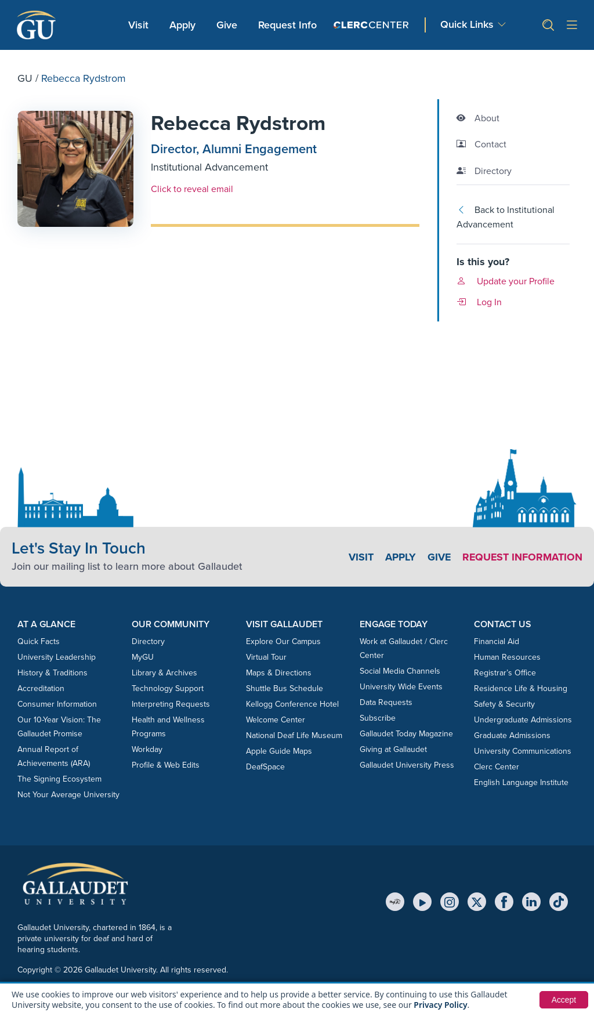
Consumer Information (57, 704)
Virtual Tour (266, 657)
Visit (138, 24)
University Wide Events (401, 687)
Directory (148, 641)
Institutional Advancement (209, 167)
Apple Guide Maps (279, 751)
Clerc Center (496, 767)
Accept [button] (563, 999)
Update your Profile (506, 281)
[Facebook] (504, 901)
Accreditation (40, 688)
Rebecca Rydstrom (239, 123)
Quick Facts (38, 641)
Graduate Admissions (512, 735)
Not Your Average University (68, 795)
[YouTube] (422, 901)
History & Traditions (52, 673)
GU (24, 78)
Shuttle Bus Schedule (284, 688)
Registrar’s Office (505, 673)
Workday (147, 749)
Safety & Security (504, 704)
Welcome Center (275, 720)
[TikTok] (558, 901)
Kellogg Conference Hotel (292, 704)
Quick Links (467, 24)
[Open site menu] (571, 25)
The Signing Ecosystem (59, 779)
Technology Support (168, 688)
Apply (184, 24)
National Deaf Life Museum (294, 735)
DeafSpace (265, 767)
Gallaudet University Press (407, 765)
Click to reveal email (192, 189)
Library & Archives (164, 673)
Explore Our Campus (283, 641)
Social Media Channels (400, 671)
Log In (479, 302)
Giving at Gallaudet (393, 749)
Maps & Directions (279, 673)
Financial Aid (496, 641)
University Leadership (56, 657)
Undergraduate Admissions (523, 720)
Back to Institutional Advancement (506, 217)
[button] (543, 25)
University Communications (522, 751)
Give (226, 24)
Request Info (287, 24)
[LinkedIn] (531, 901)
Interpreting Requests (171, 704)
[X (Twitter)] (477, 901)
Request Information (521, 557)
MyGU (143, 657)
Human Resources (507, 657)
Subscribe (378, 718)
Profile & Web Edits (166, 765)
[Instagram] (449, 901)
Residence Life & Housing (520, 688)
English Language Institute (521, 782)
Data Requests (386, 702)
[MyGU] (395, 901)
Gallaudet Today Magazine (406, 734)
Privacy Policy (441, 1004)
